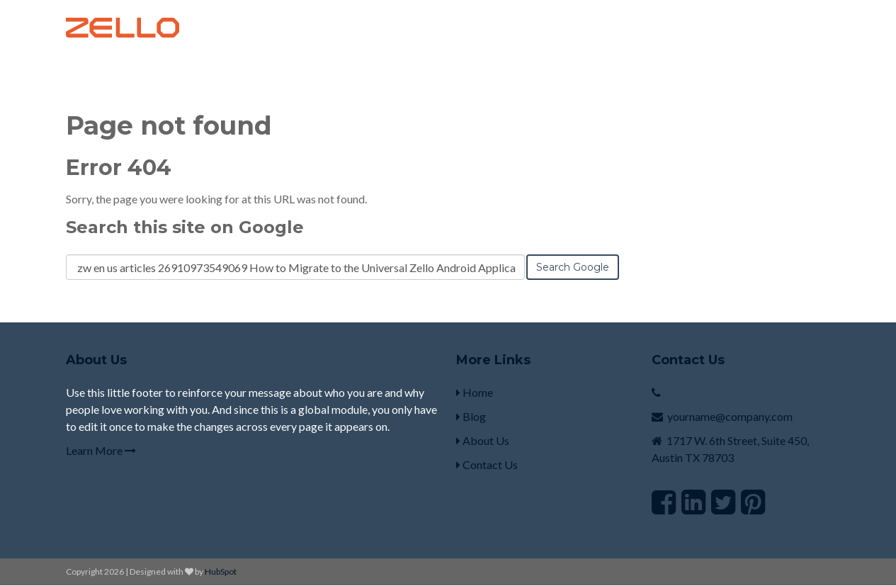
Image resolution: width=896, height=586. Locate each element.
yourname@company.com (730, 416)
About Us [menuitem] (482, 440)
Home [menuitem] (474, 392)
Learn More (101, 450)
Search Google (572, 267)
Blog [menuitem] (471, 416)
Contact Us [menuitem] (487, 464)
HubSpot (221, 571)
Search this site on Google (185, 227)
